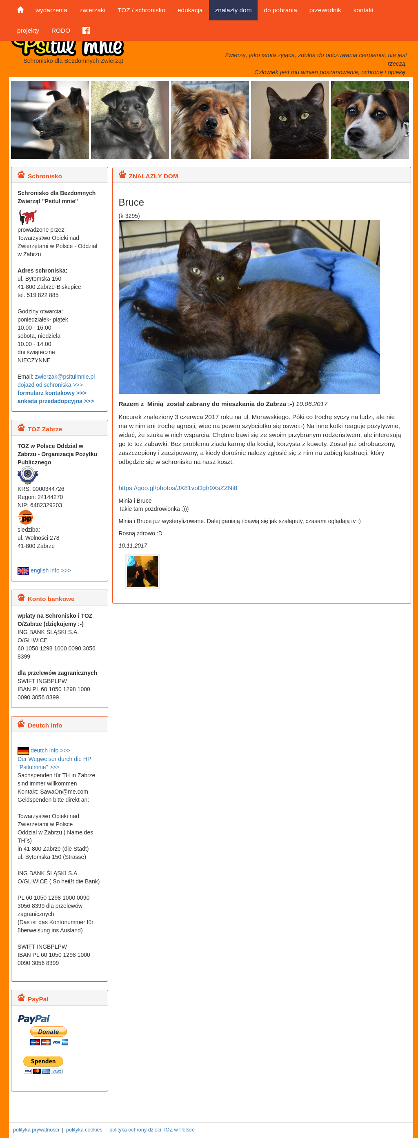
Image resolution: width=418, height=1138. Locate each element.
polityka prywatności (36, 1130)
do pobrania (280, 10)
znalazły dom (233, 10)
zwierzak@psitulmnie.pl (65, 376)
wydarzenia (51, 10)
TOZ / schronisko (141, 10)
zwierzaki (92, 10)
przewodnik (325, 10)
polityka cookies (84, 1130)
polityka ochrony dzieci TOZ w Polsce (152, 1130)
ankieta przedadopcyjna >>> (56, 401)
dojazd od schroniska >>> (50, 385)
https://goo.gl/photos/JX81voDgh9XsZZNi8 (178, 487)
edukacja (190, 10)
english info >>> (44, 570)
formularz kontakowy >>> (52, 393)
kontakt (364, 10)
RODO (60, 30)
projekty (28, 30)
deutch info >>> (44, 750)
